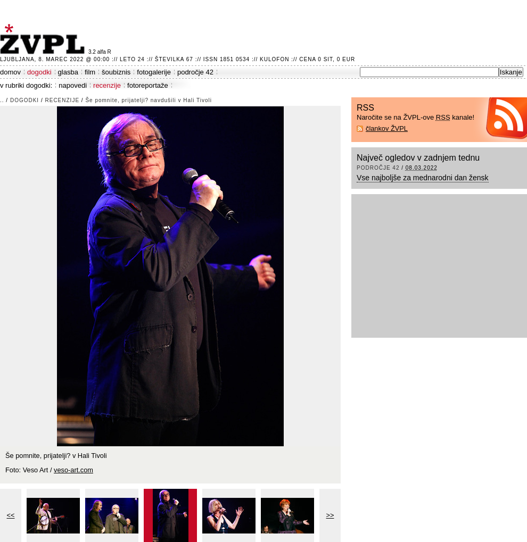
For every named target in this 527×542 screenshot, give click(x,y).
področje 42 (195, 72)
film (90, 72)
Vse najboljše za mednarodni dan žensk (423, 177)
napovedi (73, 85)
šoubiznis (116, 72)
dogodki (39, 72)
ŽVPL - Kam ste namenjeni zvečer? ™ (44, 39)
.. (2, 100)
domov (10, 72)
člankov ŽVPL (387, 128)
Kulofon (274, 59)
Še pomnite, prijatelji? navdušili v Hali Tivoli (148, 100)
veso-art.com (73, 470)
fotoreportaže (147, 85)
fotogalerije (154, 72)
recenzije (107, 85)
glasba (68, 72)
